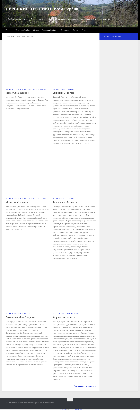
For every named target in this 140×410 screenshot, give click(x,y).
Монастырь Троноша (17, 202)
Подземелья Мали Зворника (20, 317)
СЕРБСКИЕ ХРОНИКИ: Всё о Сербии (42, 9)
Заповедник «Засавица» (65, 202)
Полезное (65, 30)
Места (8, 89)
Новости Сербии (23, 30)
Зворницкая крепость (64, 317)
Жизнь (36, 30)
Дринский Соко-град (63, 92)
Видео (75, 30)
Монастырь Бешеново (17, 92)
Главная (9, 30)
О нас (84, 30)
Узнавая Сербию (49, 30)
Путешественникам (21, 89)
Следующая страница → (85, 386)
